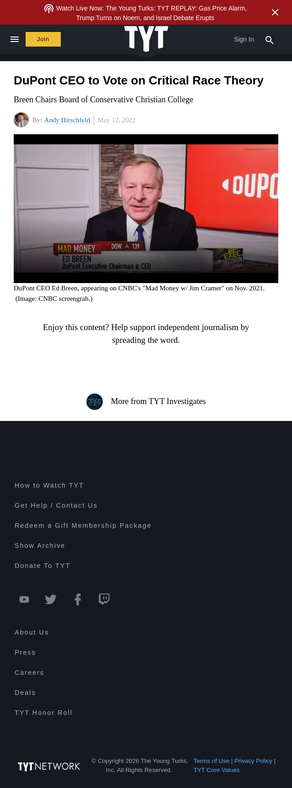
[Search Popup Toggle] (270, 39)
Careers (29, 672)
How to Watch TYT (49, 485)
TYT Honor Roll (44, 712)
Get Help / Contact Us (56, 505)
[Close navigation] (14, 39)
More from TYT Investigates (146, 402)
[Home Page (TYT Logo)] (146, 39)
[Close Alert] (275, 12)
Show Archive (40, 545)
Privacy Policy (253, 760)
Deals (25, 692)
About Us (32, 632)
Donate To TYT (42, 565)
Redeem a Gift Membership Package (83, 525)
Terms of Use (212, 760)
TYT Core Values (217, 770)
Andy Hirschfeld (67, 120)
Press (25, 652)
